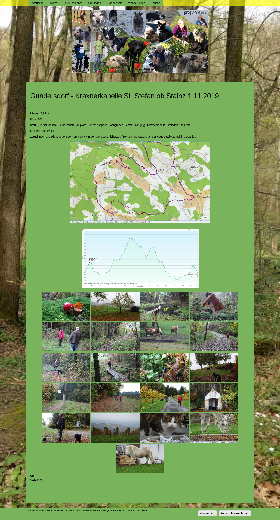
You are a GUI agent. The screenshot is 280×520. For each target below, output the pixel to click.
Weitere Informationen (234, 514)
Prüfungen (94, 2)
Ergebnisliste (114, 2)
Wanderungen (136, 2)
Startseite (38, 2)
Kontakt (155, 2)
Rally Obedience (73, 2)
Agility (53, 2)
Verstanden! (207, 514)
